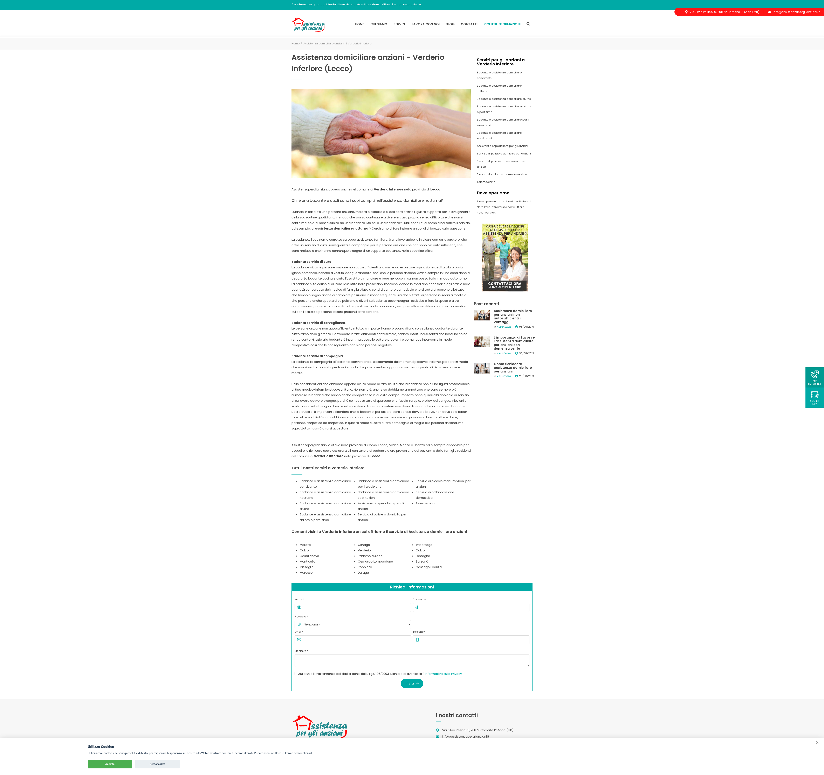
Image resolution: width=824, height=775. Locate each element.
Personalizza (157, 764)
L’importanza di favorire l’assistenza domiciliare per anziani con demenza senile (514, 343)
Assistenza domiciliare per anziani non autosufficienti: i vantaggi (513, 316)
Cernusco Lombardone (375, 561)
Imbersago (424, 545)
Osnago (364, 545)
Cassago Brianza (429, 567)
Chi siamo (378, 24)
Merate (305, 545)
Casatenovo (309, 556)
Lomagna (423, 556)
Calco (304, 550)
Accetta (110, 764)
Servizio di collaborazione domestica (502, 174)
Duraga (363, 572)
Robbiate (365, 567)
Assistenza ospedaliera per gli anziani (502, 146)
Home (359, 24)
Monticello (307, 561)
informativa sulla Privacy (443, 674)
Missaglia (307, 567)
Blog (450, 24)
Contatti (469, 24)
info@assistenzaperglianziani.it (796, 12)
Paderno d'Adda (370, 556)
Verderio (364, 550)
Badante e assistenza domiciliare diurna (504, 99)
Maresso (306, 572)
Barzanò (422, 561)
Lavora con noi (426, 24)
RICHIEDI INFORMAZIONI (502, 24)
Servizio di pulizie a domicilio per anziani (504, 153)
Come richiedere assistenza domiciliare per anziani (513, 368)
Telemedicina (426, 503)
